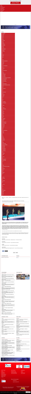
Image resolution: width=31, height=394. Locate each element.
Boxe (2, 58)
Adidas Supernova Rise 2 (19, 345)
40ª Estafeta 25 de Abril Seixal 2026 (9, 278)
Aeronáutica (2, 34)
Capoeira (2, 64)
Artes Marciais (3, 40)
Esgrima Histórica (3, 88)
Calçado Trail (17, 339)
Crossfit (2, 71)
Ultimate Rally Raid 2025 (8, 299)
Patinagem (2, 142)
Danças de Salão (3, 75)
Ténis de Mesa (3, 180)
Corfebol (2, 69)
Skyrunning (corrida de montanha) (5, 166)
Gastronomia (2, 94)
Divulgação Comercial (3, 83)
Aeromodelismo (3, 33)
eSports (2, 89)
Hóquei (2, 100)
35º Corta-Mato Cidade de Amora (9, 292)
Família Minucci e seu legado (8, 345)
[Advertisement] (15, 18)
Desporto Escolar (3, 76)
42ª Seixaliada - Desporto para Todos (9, 301)
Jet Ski (2, 106)
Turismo (2, 186)
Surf (1, 174)
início (4, 197)
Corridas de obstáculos (4, 70)
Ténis (2, 179)
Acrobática (10, 197)
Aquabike (2, 39)
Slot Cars (2, 167)
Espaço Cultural (3, 9)
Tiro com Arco (3, 184)
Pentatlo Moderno (3, 148)
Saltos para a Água (3, 160)
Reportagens (2, 8)
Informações (2, 105)
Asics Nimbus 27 (18, 347)
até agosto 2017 (15, 380)
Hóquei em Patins (3, 101)
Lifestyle (2, 117)
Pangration (2, 137)
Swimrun (2, 173)
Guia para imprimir (23, 373)
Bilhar (2, 52)
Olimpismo (2, 131)
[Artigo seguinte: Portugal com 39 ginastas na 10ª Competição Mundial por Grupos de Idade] (17, 252)
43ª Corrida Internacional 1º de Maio (9, 274)
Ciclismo (3, 304)
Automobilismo (3, 285)
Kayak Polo (2, 111)
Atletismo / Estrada (4, 275)
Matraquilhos (2, 119)
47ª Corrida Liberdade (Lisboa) (8, 276)
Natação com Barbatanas (4, 130)
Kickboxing (2, 113)
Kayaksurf (2, 112)
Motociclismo (3, 125)
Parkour (2, 141)
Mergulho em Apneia (3, 123)
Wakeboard (2, 191)
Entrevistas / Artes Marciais (5, 339)
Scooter (2, 161)
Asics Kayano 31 (18, 349)
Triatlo (2, 185)
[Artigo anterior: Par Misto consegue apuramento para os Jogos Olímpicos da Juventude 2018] (14, 252)
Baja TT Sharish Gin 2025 (8, 303)
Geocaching (2, 95)
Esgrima (2, 87)
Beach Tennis (3, 51)
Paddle (2, 135)
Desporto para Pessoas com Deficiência (6, 77)
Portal (1, 5)
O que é (22, 371)
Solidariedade (3, 168)
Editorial (2, 371)
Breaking (2, 59)
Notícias (2, 6)
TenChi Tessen (3, 178)
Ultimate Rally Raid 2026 (8, 286)
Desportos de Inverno (3, 81)
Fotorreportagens (3, 7)
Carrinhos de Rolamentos (4, 65)
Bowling (2, 57)
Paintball (2, 136)
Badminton (2, 46)
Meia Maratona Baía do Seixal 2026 (9, 284)
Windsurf (2, 192)
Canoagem (2, 63)
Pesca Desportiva (3, 149)
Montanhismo (3, 124)
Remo (2, 155)
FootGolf (2, 93)
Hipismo (2, 99)
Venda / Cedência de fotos (14, 373)
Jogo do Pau (2, 107)
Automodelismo (3, 45)
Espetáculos (17, 318)
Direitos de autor (3, 373)
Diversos (2, 82)
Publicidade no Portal (13, 371)
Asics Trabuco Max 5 (19, 340)
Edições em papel (3, 376)
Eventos (2, 287)
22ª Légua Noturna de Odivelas (8, 310)
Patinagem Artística (3, 143)
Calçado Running (18, 341)
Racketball (2, 154)
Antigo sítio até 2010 (3, 375)
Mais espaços (2, 10)
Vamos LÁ (6, 331)
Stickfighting (2, 172)
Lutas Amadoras (3, 118)
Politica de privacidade (3, 374)
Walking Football (3, 190)
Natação (2, 129)
